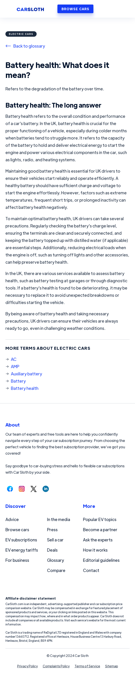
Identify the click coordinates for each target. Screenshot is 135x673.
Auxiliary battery (26, 373)
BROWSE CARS (75, 9)
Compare (56, 570)
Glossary (55, 560)
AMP (15, 366)
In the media (58, 519)
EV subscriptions (21, 539)
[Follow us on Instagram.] (22, 489)
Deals (52, 549)
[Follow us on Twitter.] (34, 489)
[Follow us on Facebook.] (10, 489)
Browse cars (17, 529)
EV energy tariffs (21, 549)
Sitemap (111, 666)
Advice (12, 519)
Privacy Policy (27, 666)
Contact (91, 570)
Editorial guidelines (101, 560)
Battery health (24, 388)
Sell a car (55, 539)
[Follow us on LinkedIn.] (46, 489)
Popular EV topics (99, 519)
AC (14, 359)
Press (52, 529)
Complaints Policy (56, 666)
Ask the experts (98, 539)
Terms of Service (87, 666)
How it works (95, 549)
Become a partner (100, 529)
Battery (18, 381)
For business (17, 560)
